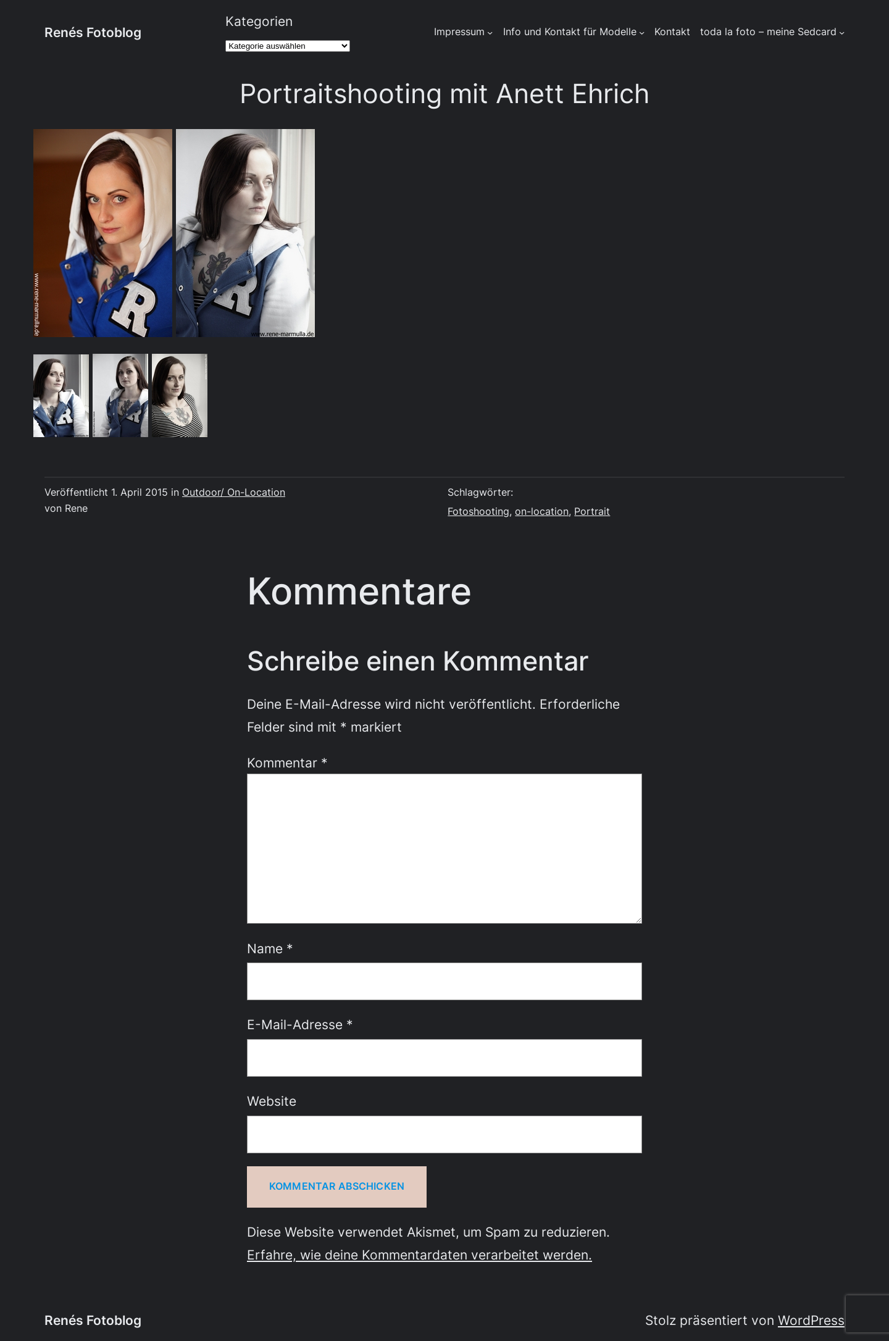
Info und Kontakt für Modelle (569, 32)
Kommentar (287, 762)
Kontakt (672, 32)
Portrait (592, 511)
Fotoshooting (478, 511)
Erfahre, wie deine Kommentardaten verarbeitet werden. (419, 1255)
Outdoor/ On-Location (233, 492)
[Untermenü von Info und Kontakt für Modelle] (642, 32)
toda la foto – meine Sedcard (768, 32)
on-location (542, 511)
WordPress (811, 1320)
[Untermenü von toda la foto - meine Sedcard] (842, 32)
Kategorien (259, 21)
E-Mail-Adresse (300, 1024)
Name (270, 948)
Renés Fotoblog (92, 32)
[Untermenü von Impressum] (490, 32)
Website (271, 1101)
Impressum (459, 32)
